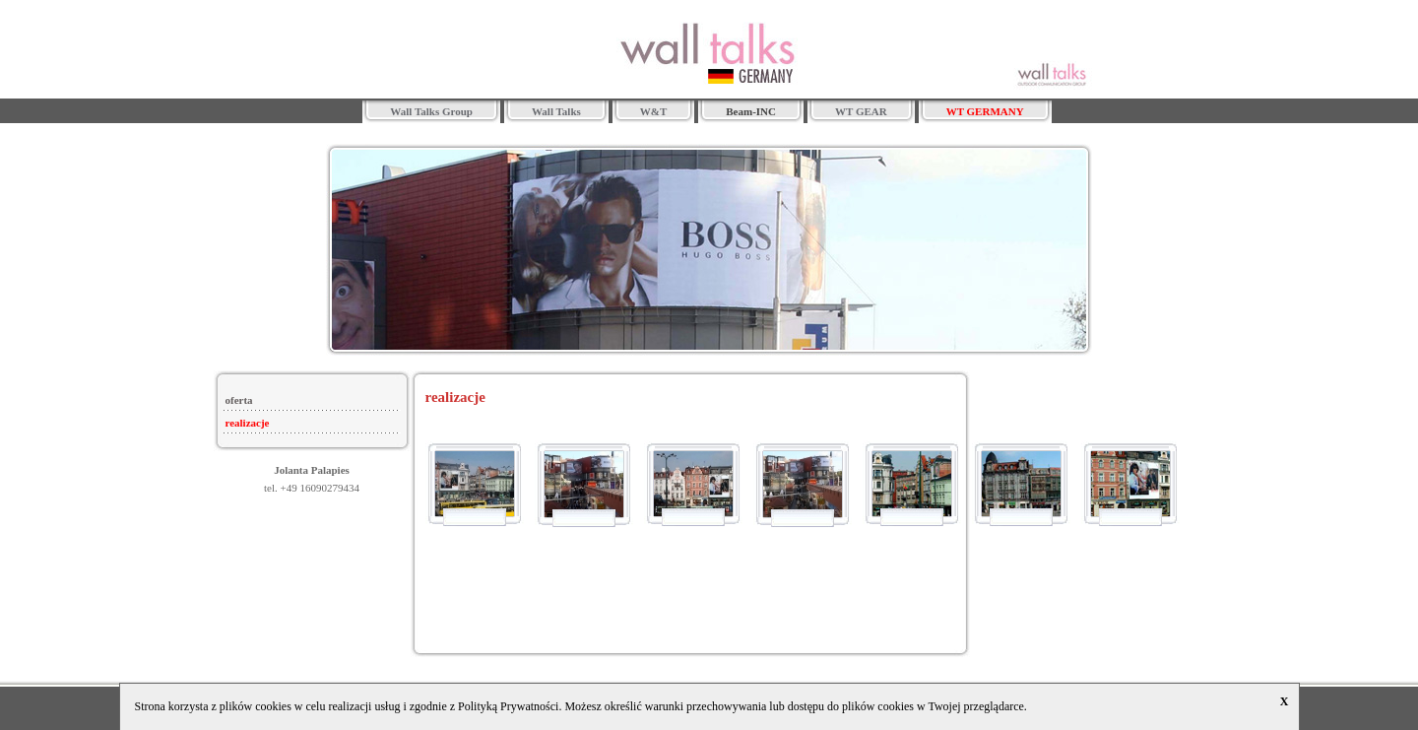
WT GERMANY (985, 111)
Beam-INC (751, 111)
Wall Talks (556, 111)
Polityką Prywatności (508, 706)
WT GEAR (861, 111)
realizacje (248, 423)
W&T (654, 111)
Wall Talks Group (431, 111)
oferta (239, 400)
